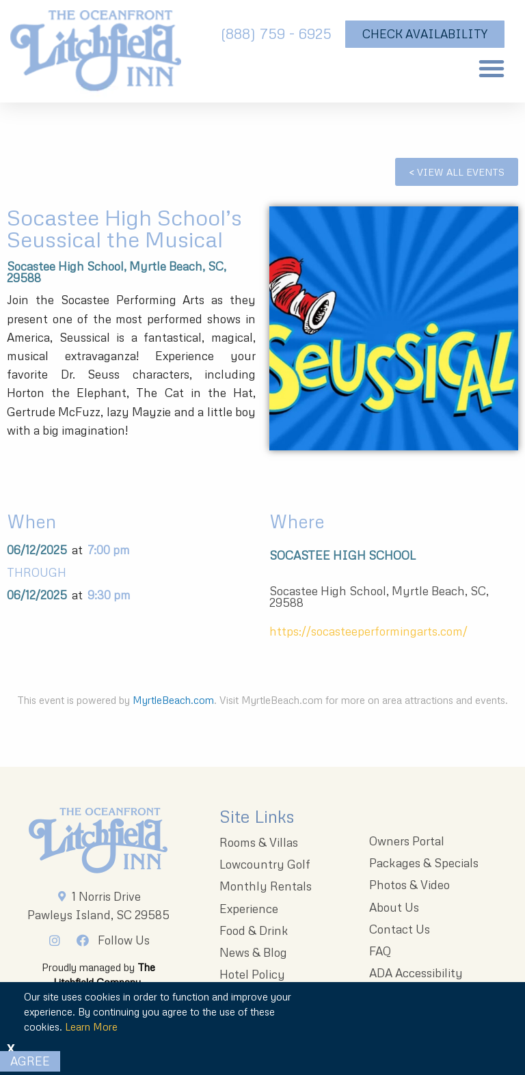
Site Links (256, 816)
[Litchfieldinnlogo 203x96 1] (98, 840)
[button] (491, 68)
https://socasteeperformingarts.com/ (368, 631)
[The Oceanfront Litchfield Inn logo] (95, 54)
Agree (30, 1061)
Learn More (91, 1026)
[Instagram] (58, 940)
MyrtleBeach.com (173, 700)
